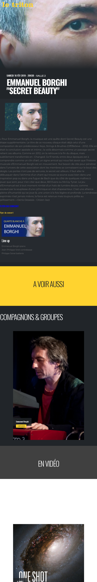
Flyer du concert (6, 212)
